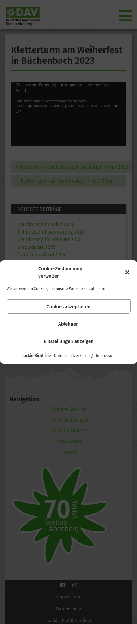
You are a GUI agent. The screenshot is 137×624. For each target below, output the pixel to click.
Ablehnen (68, 324)
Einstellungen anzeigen (69, 341)
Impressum (105, 355)
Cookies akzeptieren (68, 306)
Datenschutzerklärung (73, 355)
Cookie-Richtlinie (36, 355)
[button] (127, 272)
